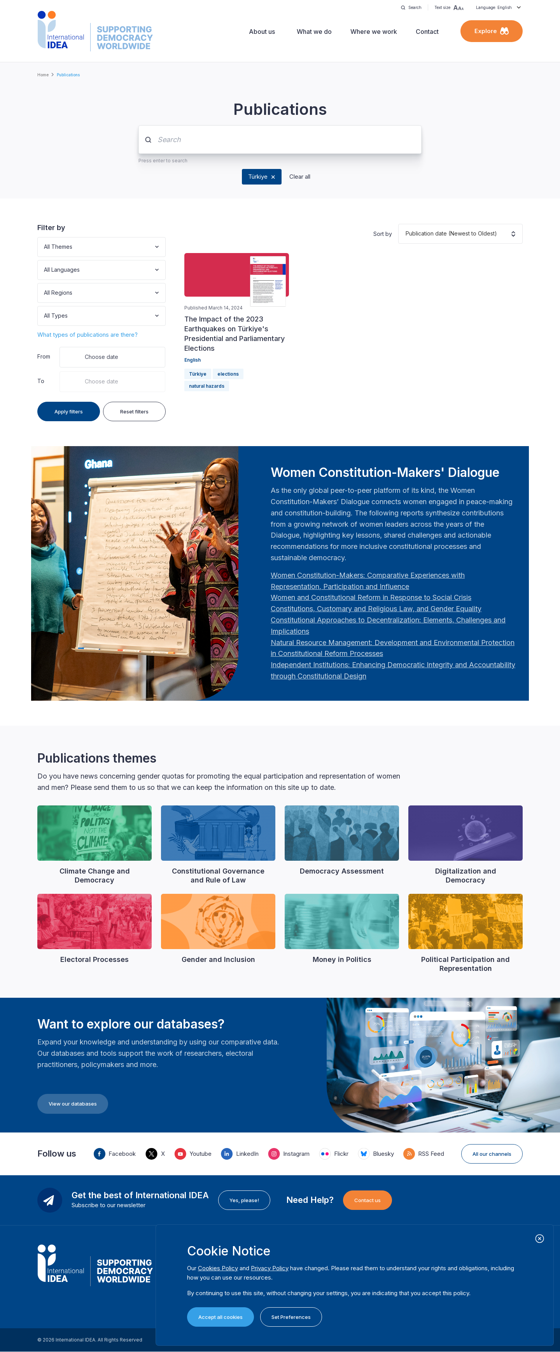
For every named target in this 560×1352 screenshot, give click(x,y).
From (43, 356)
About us (262, 31)
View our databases (73, 1104)
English (192, 360)
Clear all (299, 176)
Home (43, 74)
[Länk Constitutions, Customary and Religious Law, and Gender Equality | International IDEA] (376, 609)
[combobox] (45, 247)
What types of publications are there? (87, 334)
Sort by (382, 233)
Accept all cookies (220, 1317)
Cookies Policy (218, 1268)
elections (228, 374)
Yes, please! (244, 1200)
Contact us (367, 1200)
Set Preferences (291, 1317)
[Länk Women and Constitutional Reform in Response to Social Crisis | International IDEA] (371, 597)
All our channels (491, 1154)
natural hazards (206, 386)
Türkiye (258, 176)
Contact (427, 31)
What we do (314, 31)
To (40, 381)
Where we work (373, 31)
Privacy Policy (270, 1268)
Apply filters (68, 411)
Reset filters (134, 411)
